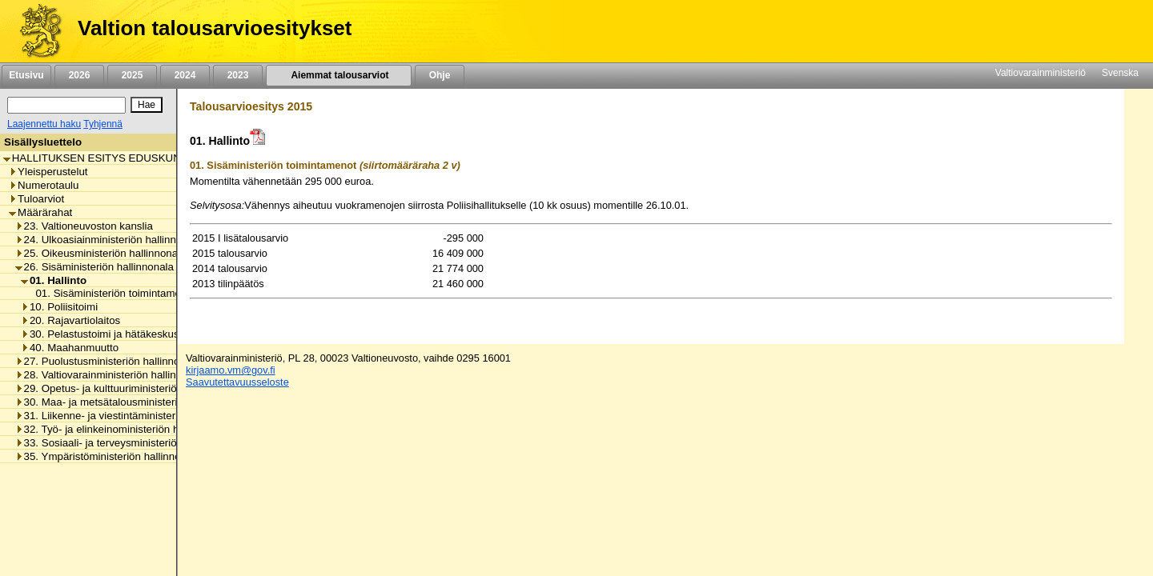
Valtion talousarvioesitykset (215, 28)
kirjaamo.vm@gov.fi (230, 370)
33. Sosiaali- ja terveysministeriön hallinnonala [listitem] (129, 443)
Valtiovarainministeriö (1040, 72)
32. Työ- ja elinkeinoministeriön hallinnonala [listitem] (123, 429)
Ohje (440, 75)
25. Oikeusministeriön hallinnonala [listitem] (101, 253)
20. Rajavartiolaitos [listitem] (70, 320)
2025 (132, 75)
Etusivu (26, 75)
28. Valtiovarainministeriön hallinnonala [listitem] (111, 375)
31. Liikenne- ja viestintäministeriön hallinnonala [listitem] (132, 416)
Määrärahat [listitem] (40, 212)
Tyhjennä (103, 124)
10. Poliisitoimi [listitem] (59, 307)
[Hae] (147, 105)
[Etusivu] (35, 31)
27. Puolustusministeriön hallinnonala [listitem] (107, 361)
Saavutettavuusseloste (237, 382)
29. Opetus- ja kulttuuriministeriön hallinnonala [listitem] (129, 388)
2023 (238, 75)
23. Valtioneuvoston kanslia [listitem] (84, 226)
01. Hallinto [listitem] (53, 280)
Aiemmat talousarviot (339, 75)
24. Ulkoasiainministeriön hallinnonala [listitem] (109, 240)
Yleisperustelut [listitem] (48, 172)
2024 (185, 75)
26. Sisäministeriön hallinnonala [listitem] (94, 267)
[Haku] (66, 105)
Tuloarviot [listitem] (36, 199)
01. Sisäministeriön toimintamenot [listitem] (110, 293)
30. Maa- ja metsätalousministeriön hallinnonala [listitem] (132, 402)
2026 (79, 75)
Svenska (1120, 72)
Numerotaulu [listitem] (43, 185)
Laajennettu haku (44, 124)
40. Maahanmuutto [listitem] (70, 348)
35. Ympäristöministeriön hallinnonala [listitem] (108, 456)
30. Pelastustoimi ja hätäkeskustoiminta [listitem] (118, 334)
